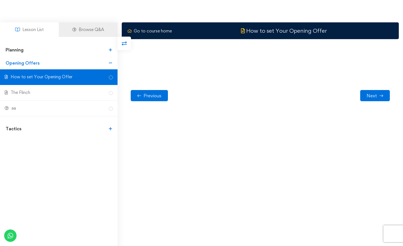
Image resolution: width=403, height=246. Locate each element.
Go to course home (149, 31)
